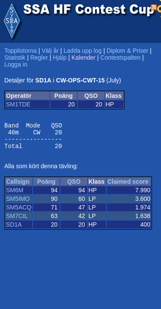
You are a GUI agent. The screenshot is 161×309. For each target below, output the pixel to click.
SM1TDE (18, 104)
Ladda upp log (83, 50)
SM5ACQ (18, 212)
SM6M (14, 195)
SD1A (14, 229)
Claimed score (128, 186)
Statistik (14, 57)
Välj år (50, 50)
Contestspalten (120, 57)
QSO (73, 186)
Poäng (46, 186)
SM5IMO (18, 203)
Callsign (17, 186)
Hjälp (60, 57)
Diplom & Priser (127, 50)
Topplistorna (20, 50)
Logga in (15, 64)
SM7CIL (17, 221)
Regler (39, 57)
